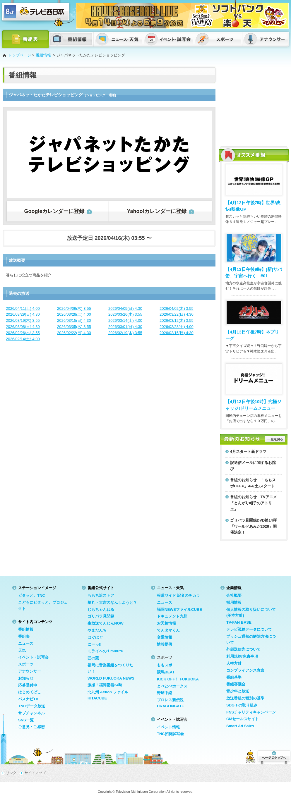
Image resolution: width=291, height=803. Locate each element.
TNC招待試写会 (170, 734)
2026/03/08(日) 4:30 (23, 326)
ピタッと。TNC (31, 595)
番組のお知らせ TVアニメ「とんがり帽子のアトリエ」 (253, 503)
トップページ (19, 55)
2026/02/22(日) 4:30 (74, 333)
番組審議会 (235, 684)
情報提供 (164, 644)
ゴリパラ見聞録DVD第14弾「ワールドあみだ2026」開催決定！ (253, 526)
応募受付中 (27, 685)
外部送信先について (243, 649)
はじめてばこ (29, 692)
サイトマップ (35, 773)
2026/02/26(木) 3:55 (23, 333)
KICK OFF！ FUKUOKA (178, 679)
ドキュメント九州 (172, 616)
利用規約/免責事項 (242, 656)
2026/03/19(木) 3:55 (23, 320)
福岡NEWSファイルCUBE (179, 609)
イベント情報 (168, 727)
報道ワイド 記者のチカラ (178, 595)
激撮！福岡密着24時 (105, 685)
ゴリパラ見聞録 (101, 616)
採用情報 (234, 602)
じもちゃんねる (101, 609)
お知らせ (25, 678)
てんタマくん (168, 630)
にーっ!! (95, 644)
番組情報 (43, 55)
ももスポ (164, 665)
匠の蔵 (93, 658)
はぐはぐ (95, 637)
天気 (22, 650)
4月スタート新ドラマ (248, 451)
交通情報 (164, 637)
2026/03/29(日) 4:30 (23, 314)
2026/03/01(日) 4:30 (125, 326)
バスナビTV (28, 699)
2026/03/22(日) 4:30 (177, 314)
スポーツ (25, 664)
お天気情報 (166, 623)
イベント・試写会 (33, 657)
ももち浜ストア (101, 595)
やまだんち (97, 630)
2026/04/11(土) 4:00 (23, 308)
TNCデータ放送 (31, 706)
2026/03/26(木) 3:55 (125, 314)
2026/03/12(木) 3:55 (177, 320)
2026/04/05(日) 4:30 (125, 308)
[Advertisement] (253, 103)
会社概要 (234, 595)
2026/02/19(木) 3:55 (125, 333)
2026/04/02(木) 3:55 (177, 308)
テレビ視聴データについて (249, 629)
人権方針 (234, 663)
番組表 (24, 636)
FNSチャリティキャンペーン (251, 712)
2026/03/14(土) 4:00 (125, 320)
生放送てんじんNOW (106, 623)
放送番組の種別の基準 (245, 698)
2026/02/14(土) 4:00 (23, 339)
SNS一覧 (26, 720)
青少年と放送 (237, 691)
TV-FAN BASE (238, 622)
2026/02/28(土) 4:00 (177, 326)
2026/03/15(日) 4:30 (74, 320)
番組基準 (234, 677)
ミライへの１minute (105, 651)
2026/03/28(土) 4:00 (74, 314)
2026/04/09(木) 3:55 (74, 308)
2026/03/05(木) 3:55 (74, 326)
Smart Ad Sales (240, 726)
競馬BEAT (165, 672)
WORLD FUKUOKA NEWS (111, 678)
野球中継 (164, 693)
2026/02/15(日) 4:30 (177, 333)
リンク (11, 773)
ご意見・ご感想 (31, 727)
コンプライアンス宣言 (245, 670)
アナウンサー (29, 671)
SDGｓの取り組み (241, 705)
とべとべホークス (172, 686)
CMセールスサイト (242, 719)
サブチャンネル (31, 713)
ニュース (25, 643)
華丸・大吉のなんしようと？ (112, 602)
